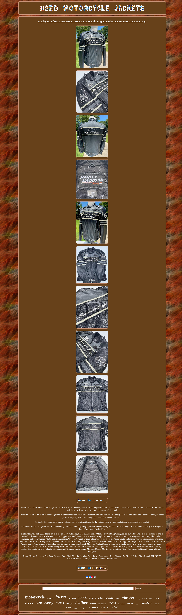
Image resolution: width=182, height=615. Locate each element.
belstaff (68, 608)
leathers (95, 608)
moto (93, 603)
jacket (61, 596)
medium (105, 607)
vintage (128, 597)
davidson (146, 603)
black (82, 597)
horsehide (121, 604)
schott (114, 607)
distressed (102, 604)
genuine (29, 603)
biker (110, 597)
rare (157, 598)
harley (48, 603)
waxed (50, 598)
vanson (144, 598)
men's (60, 603)
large (69, 603)
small (88, 608)
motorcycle (35, 597)
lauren (157, 604)
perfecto (72, 598)
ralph (100, 598)
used (137, 604)
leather (81, 602)
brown (92, 598)
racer (130, 603)
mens (112, 603)
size (39, 602)
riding (138, 598)
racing (81, 608)
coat (118, 598)
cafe (151, 598)
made (75, 608)
